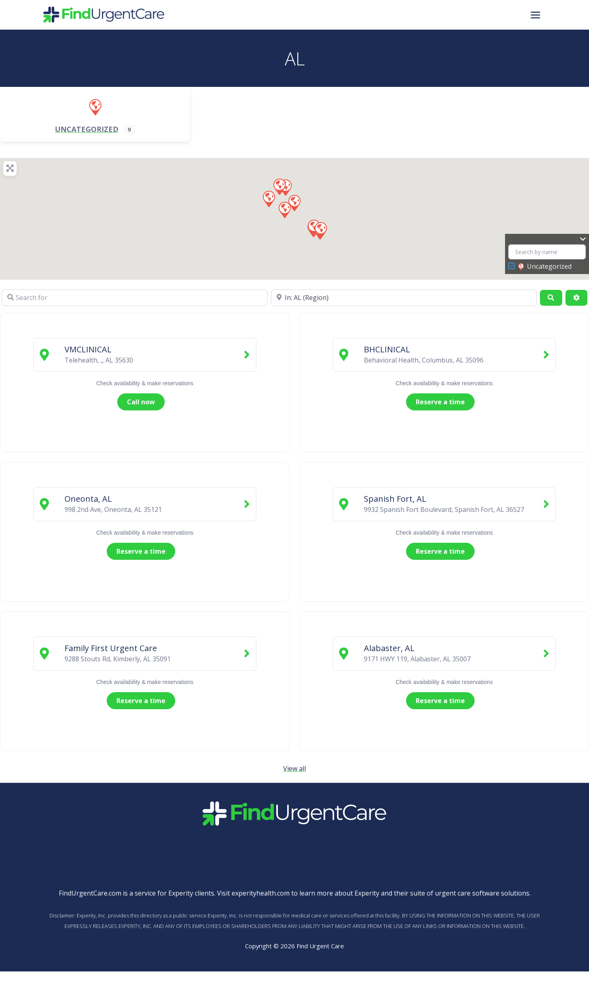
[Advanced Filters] (576, 297)
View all (294, 768)
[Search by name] (547, 251)
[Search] (551, 297)
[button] (320, 230)
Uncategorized (545, 267)
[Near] (404, 297)
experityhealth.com (261, 893)
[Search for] (135, 297)
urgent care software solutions (482, 893)
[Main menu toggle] (535, 14)
